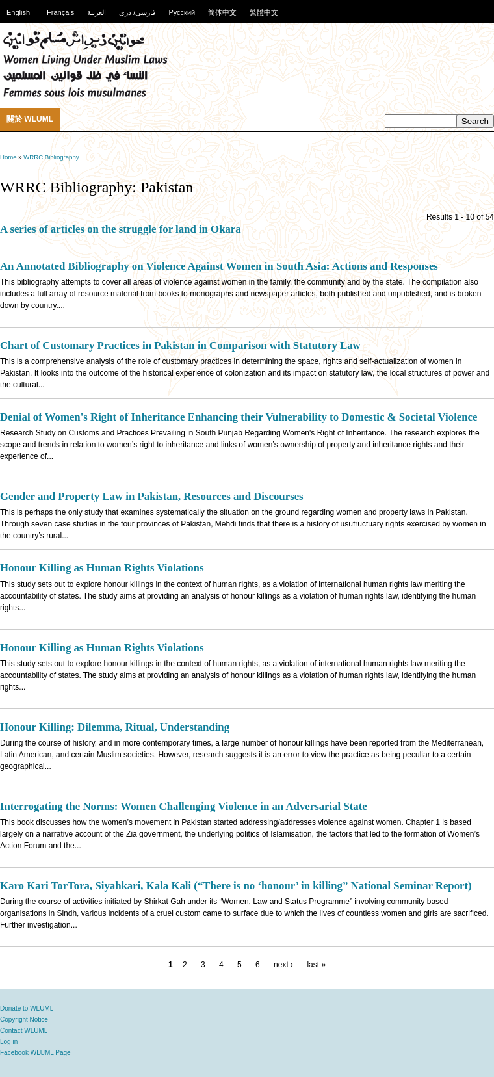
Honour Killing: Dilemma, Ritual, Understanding (114, 727)
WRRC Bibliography (51, 157)
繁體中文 (264, 12)
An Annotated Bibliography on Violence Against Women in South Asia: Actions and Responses (219, 266)
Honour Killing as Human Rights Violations (101, 568)
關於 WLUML (29, 118)
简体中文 (222, 12)
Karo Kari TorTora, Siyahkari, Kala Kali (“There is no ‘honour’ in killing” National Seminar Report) (236, 885)
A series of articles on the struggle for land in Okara (120, 229)
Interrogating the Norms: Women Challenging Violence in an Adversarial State (183, 806)
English (18, 12)
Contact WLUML (23, 1030)
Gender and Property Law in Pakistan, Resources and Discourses (152, 496)
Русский (181, 12)
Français (60, 12)
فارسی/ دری (137, 12)
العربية (96, 12)
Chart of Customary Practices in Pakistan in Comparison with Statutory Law (180, 345)
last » (316, 964)
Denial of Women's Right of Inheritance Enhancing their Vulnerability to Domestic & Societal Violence (238, 417)
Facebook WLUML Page (35, 1052)
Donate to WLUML (26, 1008)
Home (8, 157)
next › (283, 964)
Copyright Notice (24, 1019)
